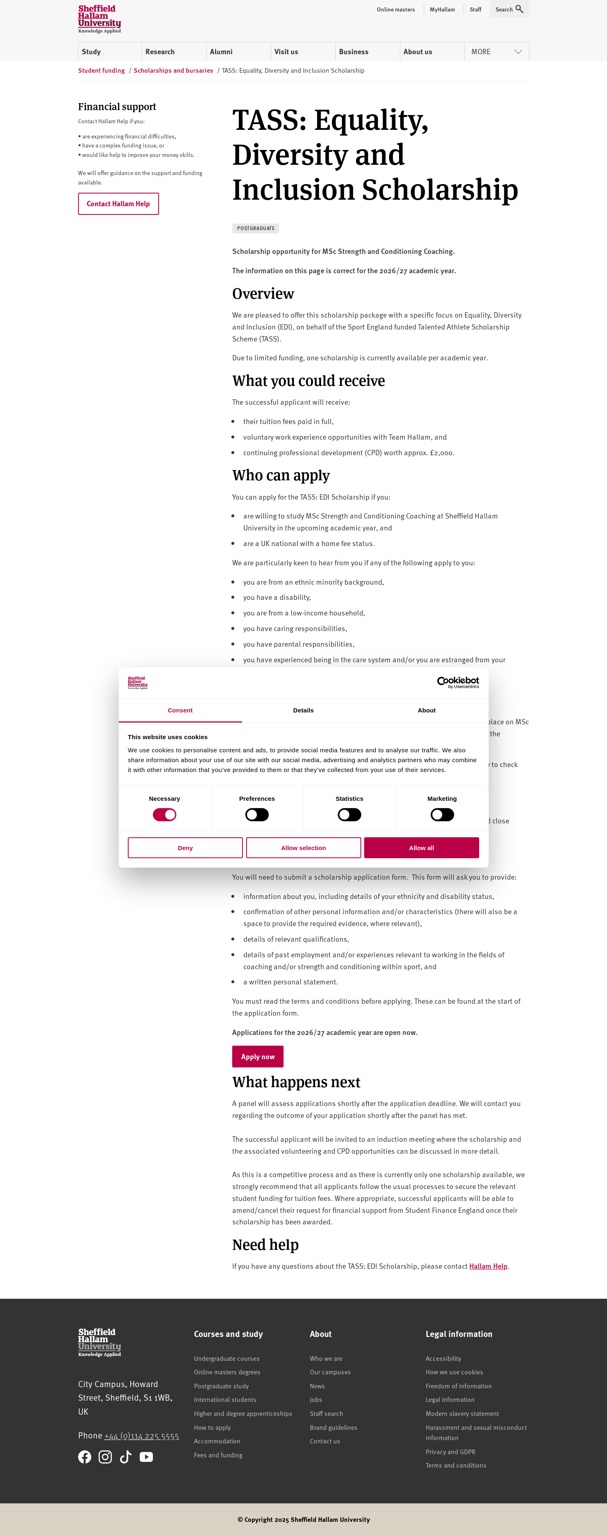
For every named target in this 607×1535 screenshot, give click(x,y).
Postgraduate (256, 228)
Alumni (221, 51)
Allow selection (303, 847)
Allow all (421, 847)
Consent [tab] (180, 710)
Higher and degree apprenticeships (243, 1412)
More (496, 51)
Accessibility (443, 1357)
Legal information (450, 1399)
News (317, 1385)
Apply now (262, 1056)
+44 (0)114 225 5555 (141, 1435)
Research (160, 51)
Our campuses (330, 1371)
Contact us (325, 1440)
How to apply (212, 1426)
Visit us (286, 51)
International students (225, 1399)
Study (91, 51)
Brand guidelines (334, 1426)
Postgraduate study (221, 1385)
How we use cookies (454, 1371)
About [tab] (427, 710)
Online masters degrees (227, 1371)
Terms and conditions (456, 1464)
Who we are (326, 1357)
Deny (185, 847)
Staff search (326, 1412)
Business (354, 51)
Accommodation (217, 1440)
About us (418, 51)
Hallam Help (488, 1266)
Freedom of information (459, 1385)
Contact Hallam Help (118, 203)
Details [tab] (303, 710)
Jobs (316, 1399)
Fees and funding (218, 1454)
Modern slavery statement (462, 1412)
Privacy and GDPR (450, 1451)
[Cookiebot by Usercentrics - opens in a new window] (443, 683)
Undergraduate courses (227, 1357)
